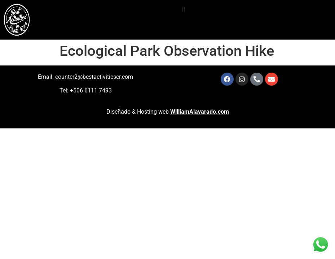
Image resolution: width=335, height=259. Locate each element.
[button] (183, 9)
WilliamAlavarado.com (199, 111)
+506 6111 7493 (91, 90)
